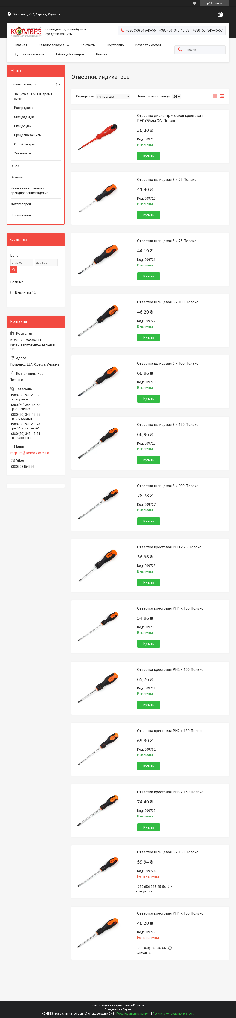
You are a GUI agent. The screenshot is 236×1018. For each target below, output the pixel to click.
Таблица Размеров (70, 54)
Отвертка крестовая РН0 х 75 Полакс (169, 547)
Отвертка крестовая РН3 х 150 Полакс (170, 792)
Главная (21, 45)
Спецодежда (24, 117)
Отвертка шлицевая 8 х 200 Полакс (167, 486)
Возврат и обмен (148, 45)
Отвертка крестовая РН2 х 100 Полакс (170, 669)
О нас (15, 166)
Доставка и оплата (29, 54)
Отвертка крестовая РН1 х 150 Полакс (170, 608)
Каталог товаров (52, 45)
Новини (101, 54)
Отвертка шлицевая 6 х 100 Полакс (167, 363)
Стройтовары (24, 144)
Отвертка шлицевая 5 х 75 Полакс (166, 241)
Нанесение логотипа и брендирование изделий (29, 190)
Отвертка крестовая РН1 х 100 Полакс (170, 913)
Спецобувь (22, 126)
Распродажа (23, 108)
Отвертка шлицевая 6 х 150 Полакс (167, 852)
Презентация (21, 215)
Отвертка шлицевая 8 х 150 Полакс (167, 424)
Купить (148, 156)
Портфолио (115, 45)
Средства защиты (27, 135)
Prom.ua (138, 1005)
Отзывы (17, 177)
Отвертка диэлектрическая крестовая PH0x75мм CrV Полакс (170, 118)
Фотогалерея (21, 204)
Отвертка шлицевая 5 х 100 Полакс (167, 302)
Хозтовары (22, 153)
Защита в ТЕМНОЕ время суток (33, 96)
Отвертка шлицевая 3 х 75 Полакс (166, 179)
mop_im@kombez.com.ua (29, 453)
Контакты (88, 45)
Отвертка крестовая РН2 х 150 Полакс (170, 731)
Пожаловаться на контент (133, 1013)
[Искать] (180, 49)
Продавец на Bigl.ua (118, 1009)
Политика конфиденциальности (174, 1013)
